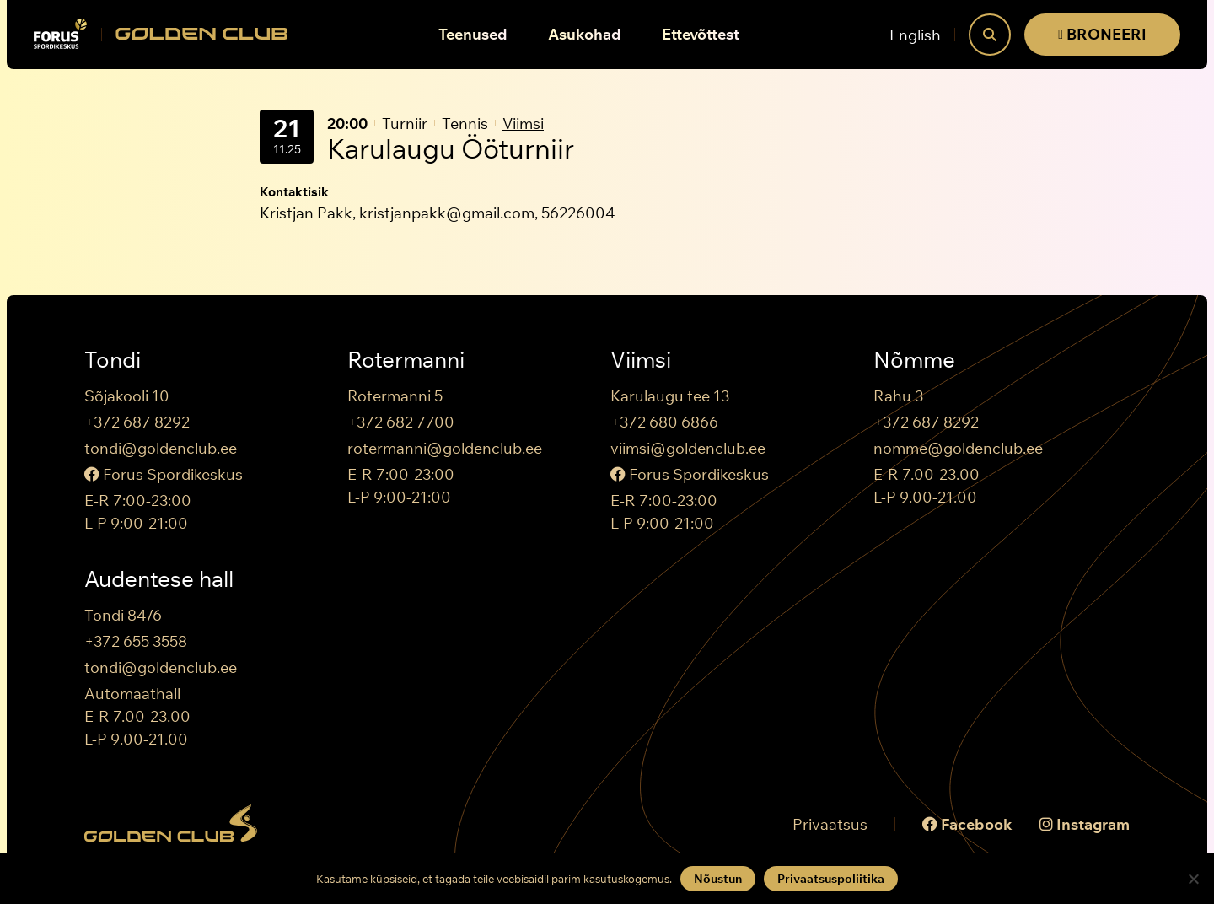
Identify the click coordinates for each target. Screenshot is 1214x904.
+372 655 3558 (135, 641)
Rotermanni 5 (395, 396)
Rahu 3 (898, 396)
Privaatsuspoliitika (830, 878)
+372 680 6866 (664, 422)
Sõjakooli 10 (126, 396)
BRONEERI (1102, 34)
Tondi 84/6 (123, 615)
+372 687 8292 (137, 422)
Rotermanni (406, 360)
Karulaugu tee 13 (669, 396)
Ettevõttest (700, 34)
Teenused (473, 34)
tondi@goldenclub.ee (160, 448)
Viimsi (523, 123)
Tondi (112, 360)
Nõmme (914, 360)
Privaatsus (830, 824)
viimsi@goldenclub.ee (687, 448)
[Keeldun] (1192, 878)
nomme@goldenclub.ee (958, 448)
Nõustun (718, 878)
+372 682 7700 (400, 422)
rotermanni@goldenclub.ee (444, 448)
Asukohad (584, 34)
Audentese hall (159, 579)
